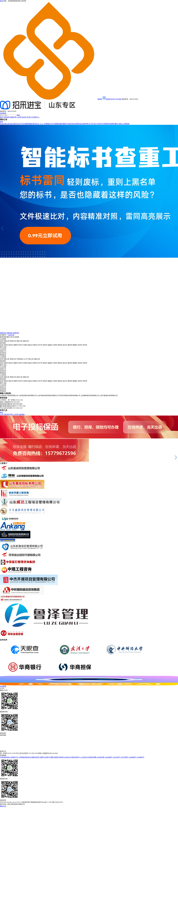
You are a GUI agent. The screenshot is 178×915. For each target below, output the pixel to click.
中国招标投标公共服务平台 (9, 757)
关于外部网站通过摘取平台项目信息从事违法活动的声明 (69, 124)
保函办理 (13, 117)
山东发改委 (101, 757)
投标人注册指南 (124, 124)
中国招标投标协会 (25, 757)
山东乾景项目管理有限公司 (28, 395)
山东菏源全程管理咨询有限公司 (48, 395)
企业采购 (16, 337)
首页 (1, 117)
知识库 (24, 117)
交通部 (51, 757)
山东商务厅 (140, 757)
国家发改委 (35, 757)
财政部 (56, 757)
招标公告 (6, 359)
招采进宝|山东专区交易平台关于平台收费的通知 (16, 124)
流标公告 (26, 341)
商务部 (61, 757)
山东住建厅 (109, 757)
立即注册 (11, 335)
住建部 (41, 757)
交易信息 (6, 117)
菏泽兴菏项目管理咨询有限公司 (69, 395)
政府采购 (3, 337)
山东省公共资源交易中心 (72, 757)
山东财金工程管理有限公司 (9, 395)
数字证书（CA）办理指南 (41, 124)
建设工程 (9, 337)
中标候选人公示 (21, 359)
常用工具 (30, 117)
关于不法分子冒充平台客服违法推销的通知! (104, 124)
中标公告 (30, 359)
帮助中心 (36, 117)
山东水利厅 (117, 757)
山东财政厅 (133, 757)
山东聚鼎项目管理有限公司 (90, 395)
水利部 (46, 757)
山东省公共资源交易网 (89, 757)
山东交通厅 (125, 757)
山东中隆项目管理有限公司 (108, 395)
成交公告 (19, 341)
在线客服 (3, 113)
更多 (1, 122)
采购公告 (6, 341)
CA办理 (19, 117)
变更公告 (13, 341)
